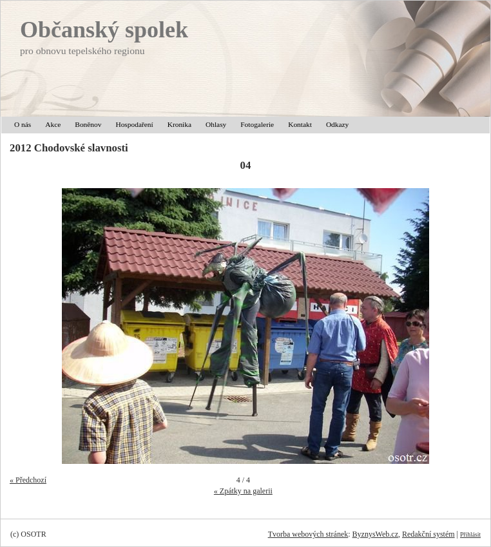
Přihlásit (470, 534)
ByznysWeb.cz (375, 534)
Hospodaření (134, 124)
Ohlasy (216, 124)
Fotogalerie (257, 124)
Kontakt (300, 124)
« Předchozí (28, 480)
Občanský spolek (104, 30)
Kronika (179, 124)
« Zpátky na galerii (243, 490)
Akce (53, 124)
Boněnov (88, 124)
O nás (22, 124)
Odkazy (337, 124)
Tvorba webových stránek (308, 534)
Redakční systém (428, 534)
